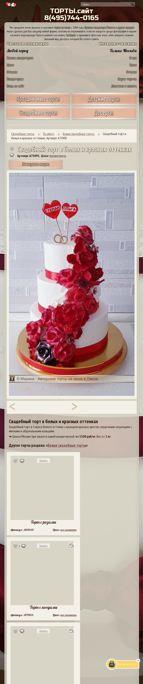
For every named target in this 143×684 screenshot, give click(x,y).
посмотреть (58, 156)
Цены (10, 64)
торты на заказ (62, 27)
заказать (71, 35)
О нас (133, 57)
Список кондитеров (20, 57)
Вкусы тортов (127, 78)
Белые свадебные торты (67, 445)
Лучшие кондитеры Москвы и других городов (109, 27)
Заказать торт (35, 164)
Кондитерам (15, 78)
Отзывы (12, 71)
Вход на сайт (15, 85)
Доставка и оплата (124, 85)
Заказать (43, 460)
